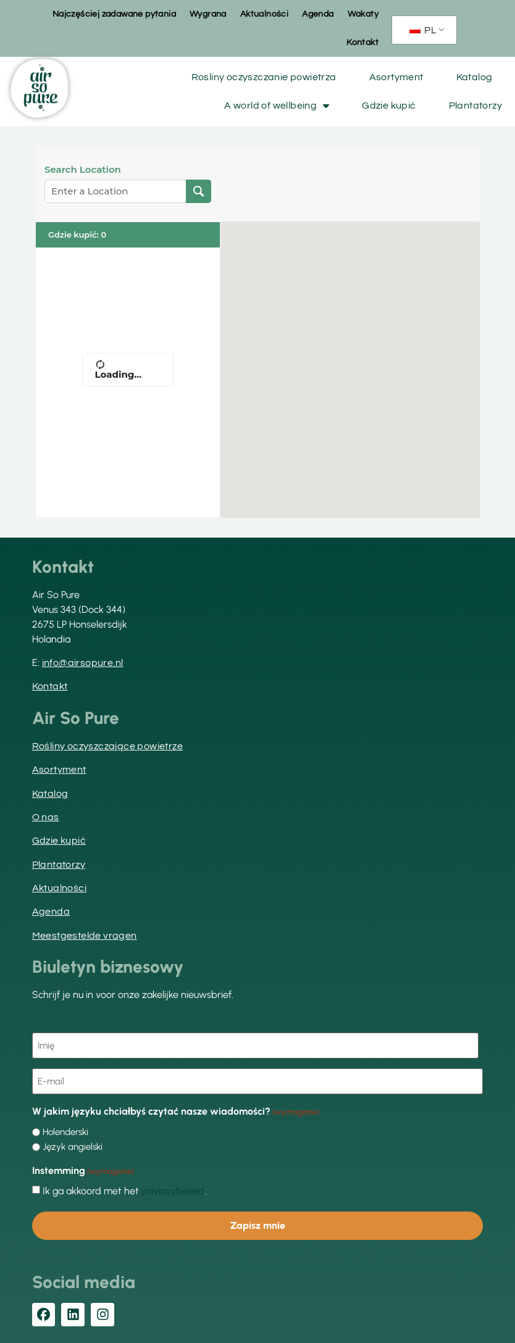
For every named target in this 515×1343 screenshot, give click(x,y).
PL (423, 30)
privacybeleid (173, 1189)
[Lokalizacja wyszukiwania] (198, 191)
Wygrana (208, 14)
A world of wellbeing (276, 105)
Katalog (474, 77)
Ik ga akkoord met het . (125, 1189)
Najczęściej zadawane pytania (114, 14)
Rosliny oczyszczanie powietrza (264, 77)
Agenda (317, 14)
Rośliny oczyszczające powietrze (107, 746)
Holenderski (65, 1130)
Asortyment (396, 77)
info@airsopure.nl (83, 663)
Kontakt (362, 42)
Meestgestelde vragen (84, 936)
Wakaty (363, 14)
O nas (45, 817)
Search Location (82, 170)
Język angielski (73, 1145)
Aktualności (264, 14)
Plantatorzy (475, 105)
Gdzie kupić (389, 105)
